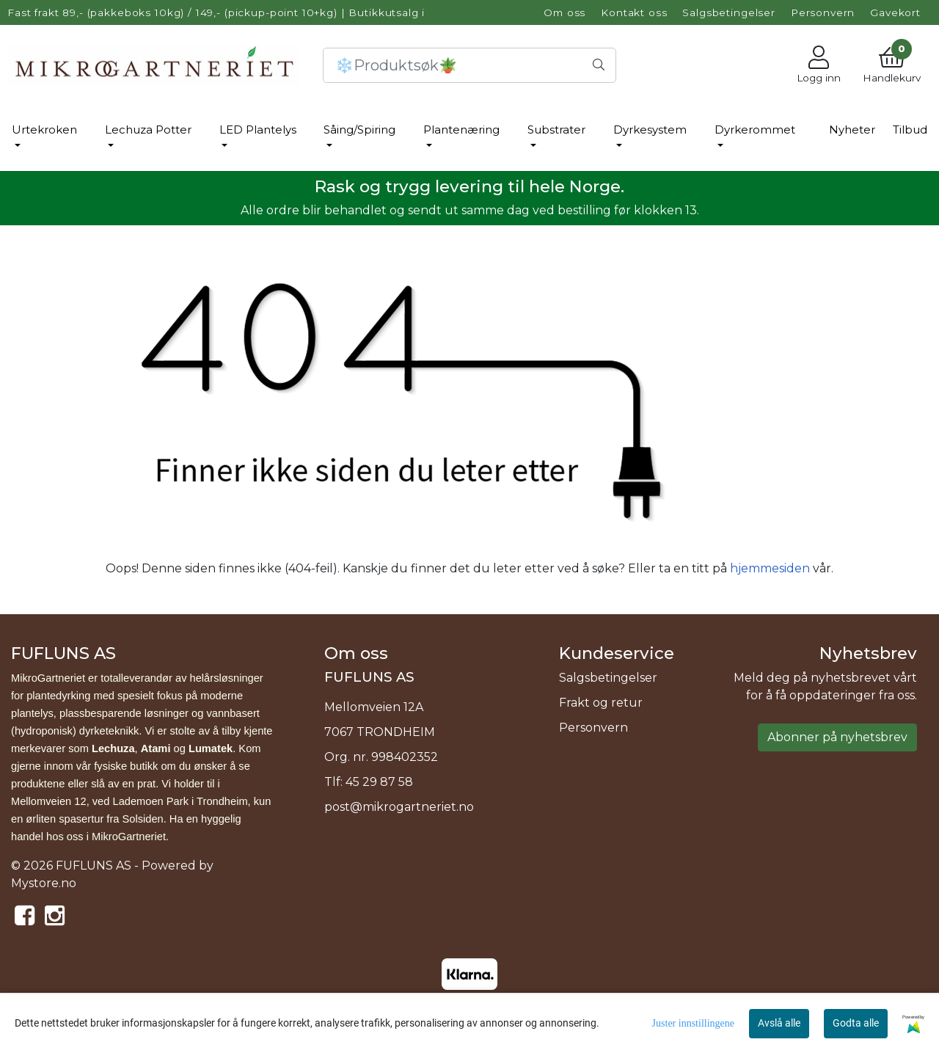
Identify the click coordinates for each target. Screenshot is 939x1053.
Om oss (564, 12)
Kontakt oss (634, 12)
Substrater (556, 129)
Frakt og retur (601, 703)
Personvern (823, 12)
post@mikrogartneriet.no (399, 807)
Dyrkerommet (755, 129)
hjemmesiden (770, 568)
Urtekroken (44, 129)
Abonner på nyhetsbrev (837, 737)
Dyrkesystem (650, 129)
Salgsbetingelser (728, 12)
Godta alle (856, 1023)
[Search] (469, 65)
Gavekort (895, 12)
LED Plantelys (257, 129)
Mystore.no (43, 883)
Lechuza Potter (148, 129)
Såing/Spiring (359, 129)
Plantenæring (461, 129)
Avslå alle (779, 1023)
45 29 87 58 (379, 782)
